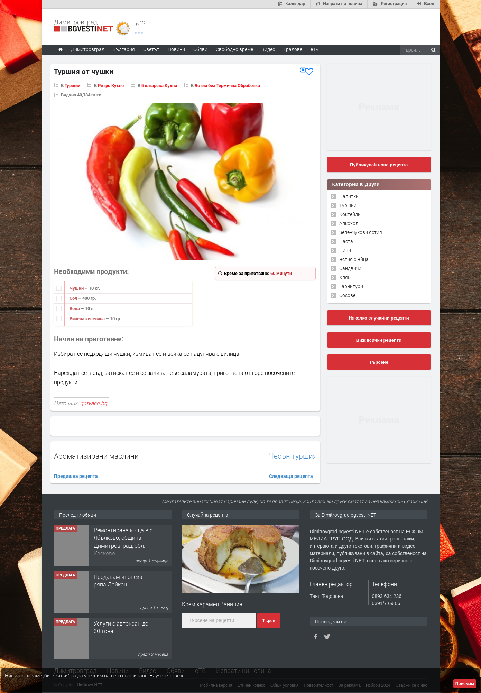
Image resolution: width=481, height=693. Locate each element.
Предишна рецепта (76, 475)
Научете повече (166, 675)
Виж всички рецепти (378, 339)
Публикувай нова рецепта (379, 164)
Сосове (347, 294)
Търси (268, 620)
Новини (176, 48)
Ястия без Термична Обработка (227, 85)
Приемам (464, 683)
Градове (293, 48)
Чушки (77, 287)
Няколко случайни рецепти (379, 317)
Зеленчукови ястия (360, 231)
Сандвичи (350, 267)
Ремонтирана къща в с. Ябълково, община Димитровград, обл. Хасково (124, 541)
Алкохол (348, 222)
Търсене (378, 361)
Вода (75, 308)
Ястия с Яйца (354, 258)
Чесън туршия (293, 455)
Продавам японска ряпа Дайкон (118, 579)
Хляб (345, 276)
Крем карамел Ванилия (212, 603)
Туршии (72, 85)
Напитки (349, 195)
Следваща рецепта (291, 475)
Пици (345, 249)
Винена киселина (88, 318)
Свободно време (234, 48)
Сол (74, 297)
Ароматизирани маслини (96, 455)
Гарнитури (351, 285)
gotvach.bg (93, 402)
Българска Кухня (159, 85)
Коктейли (350, 213)
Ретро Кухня (111, 85)
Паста (346, 240)
